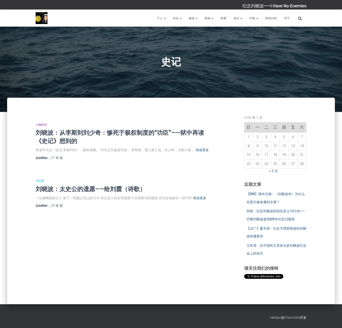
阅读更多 (202, 150)
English (271, 18)
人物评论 (41, 124)
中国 (253, 18)
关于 (287, 18)
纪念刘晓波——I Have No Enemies (274, 5)
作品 (177, 18)
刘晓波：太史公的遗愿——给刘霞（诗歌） (91, 189)
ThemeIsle (292, 317)
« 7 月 (273, 171)
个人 (161, 18)
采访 (237, 18)
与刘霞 (40, 181)
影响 (209, 18)
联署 (223, 18)
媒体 (193, 18)
